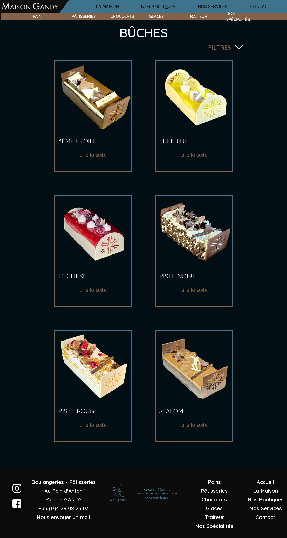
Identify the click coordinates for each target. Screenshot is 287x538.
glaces (156, 16)
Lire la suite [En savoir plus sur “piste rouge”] (93, 425)
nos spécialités (238, 16)
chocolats (122, 16)
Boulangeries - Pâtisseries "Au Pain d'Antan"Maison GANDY (63, 491)
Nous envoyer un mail (63, 517)
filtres (219, 47)
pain (37, 16)
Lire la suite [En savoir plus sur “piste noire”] (194, 290)
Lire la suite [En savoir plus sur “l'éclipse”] (93, 290)
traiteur (197, 16)
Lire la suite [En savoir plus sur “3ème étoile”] (93, 155)
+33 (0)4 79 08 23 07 (63, 508)
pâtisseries (84, 16)
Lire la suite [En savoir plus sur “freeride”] (194, 155)
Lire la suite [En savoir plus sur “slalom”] (194, 425)
